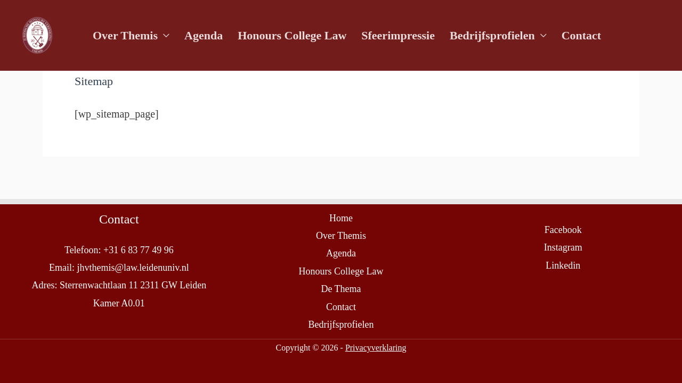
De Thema (341, 289)
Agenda (203, 35)
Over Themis (125, 35)
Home (341, 218)
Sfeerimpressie (398, 35)
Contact (582, 35)
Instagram (563, 247)
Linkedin (563, 265)
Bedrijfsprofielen (492, 35)
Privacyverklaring (376, 347)
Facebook (563, 229)
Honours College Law (292, 35)
